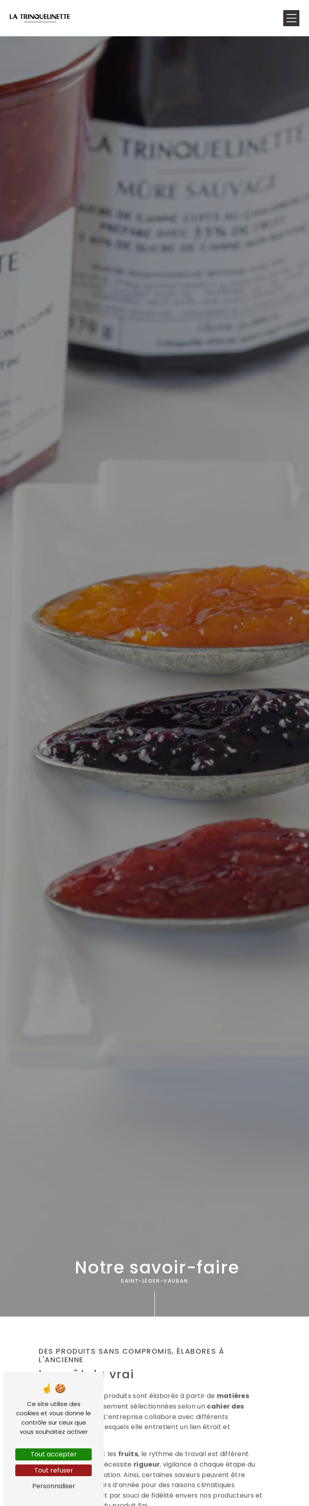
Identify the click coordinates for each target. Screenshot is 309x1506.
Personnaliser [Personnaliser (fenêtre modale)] (53, 1486)
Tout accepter (54, 1454)
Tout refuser (53, 1470)
